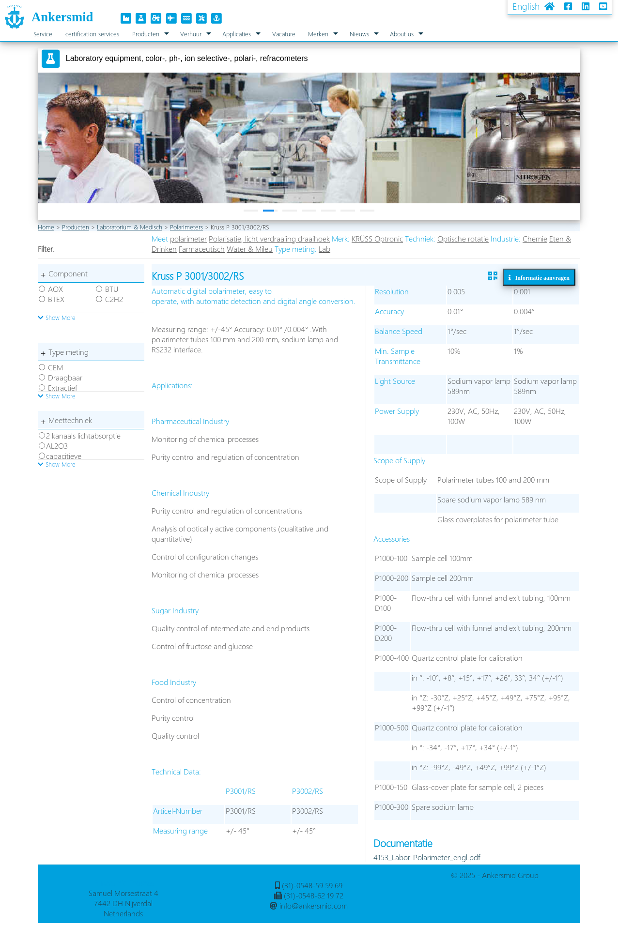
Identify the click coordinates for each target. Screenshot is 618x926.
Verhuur (190, 34)
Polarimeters (186, 227)
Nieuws (359, 34)
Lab (324, 248)
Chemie (535, 238)
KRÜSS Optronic (377, 238)
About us (402, 34)
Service (42, 34)
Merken (318, 34)
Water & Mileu (250, 248)
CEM (55, 367)
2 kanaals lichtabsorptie (83, 435)
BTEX (56, 299)
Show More (57, 317)
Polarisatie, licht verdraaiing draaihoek (269, 238)
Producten (145, 34)
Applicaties (236, 34)
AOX (55, 289)
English (526, 6)
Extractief (62, 387)
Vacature (283, 34)
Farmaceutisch (202, 248)
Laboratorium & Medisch (129, 227)
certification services (92, 34)
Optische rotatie (463, 238)
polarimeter (188, 238)
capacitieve (63, 456)
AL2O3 (57, 445)
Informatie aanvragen (540, 277)
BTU (111, 289)
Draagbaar (65, 377)
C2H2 (114, 299)
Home (46, 227)
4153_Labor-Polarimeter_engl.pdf (426, 857)
